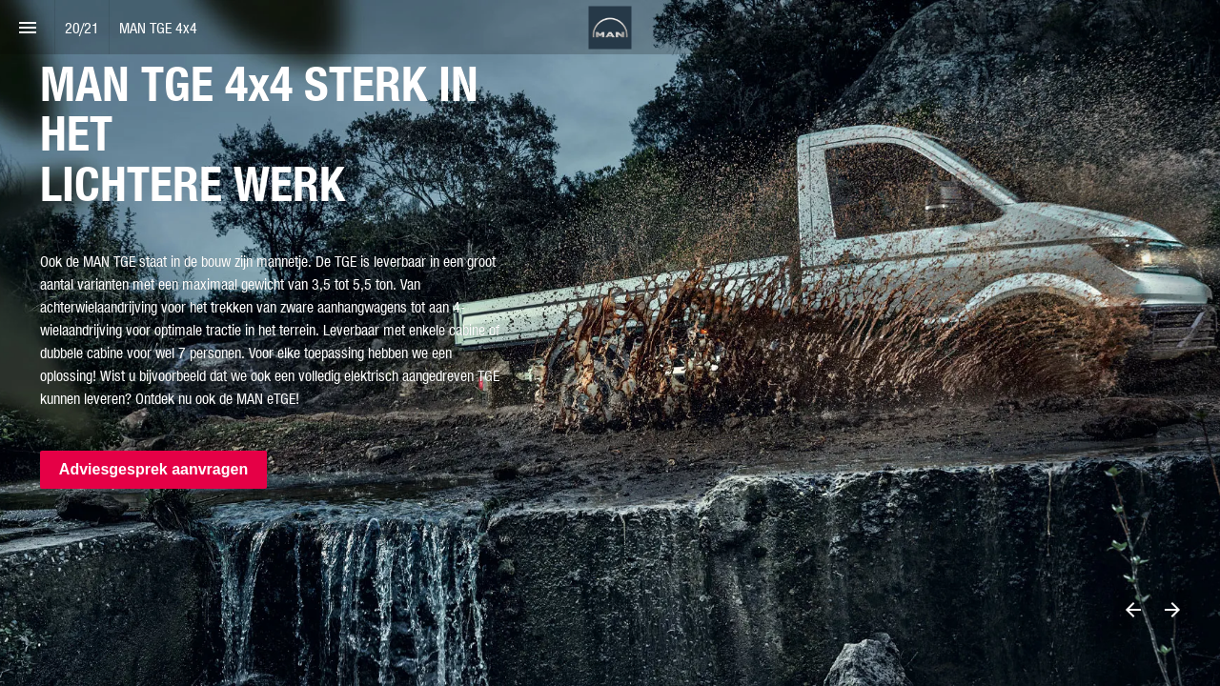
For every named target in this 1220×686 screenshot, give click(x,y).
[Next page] (1171, 609)
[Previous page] (1132, 609)
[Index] (27, 27)
